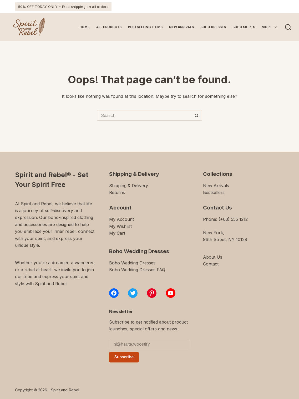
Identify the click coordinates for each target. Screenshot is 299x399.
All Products (108, 27)
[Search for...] (144, 115)
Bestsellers (214, 192)
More (270, 27)
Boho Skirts (243, 27)
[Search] (288, 27)
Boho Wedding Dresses (132, 262)
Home (84, 27)
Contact (211, 264)
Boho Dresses (213, 27)
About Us (212, 257)
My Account (121, 219)
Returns (117, 192)
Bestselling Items (145, 27)
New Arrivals (181, 27)
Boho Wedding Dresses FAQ (137, 269)
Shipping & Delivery (128, 185)
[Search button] (196, 115)
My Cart (117, 233)
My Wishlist (120, 226)
